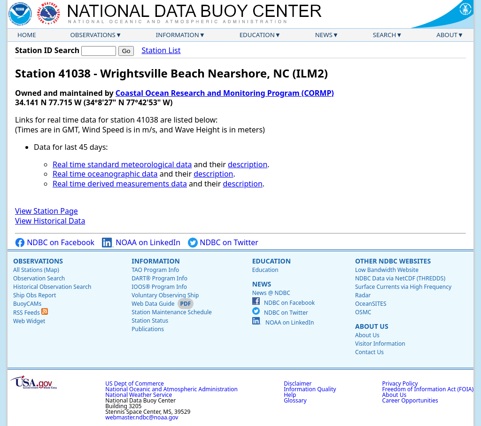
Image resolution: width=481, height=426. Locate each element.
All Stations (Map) (36, 270)
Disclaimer (297, 383)
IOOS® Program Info (159, 287)
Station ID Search (47, 50)
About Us (371, 326)
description (247, 164)
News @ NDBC (271, 293)
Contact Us (369, 352)
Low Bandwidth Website (387, 270)
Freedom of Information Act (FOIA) (427, 389)
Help (290, 395)
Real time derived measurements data (120, 183)
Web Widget (29, 321)
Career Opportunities (410, 400)
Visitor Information (380, 344)
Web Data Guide (153, 304)
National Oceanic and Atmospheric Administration (171, 389)
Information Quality (310, 389)
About (447, 35)
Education (257, 35)
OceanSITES (371, 304)
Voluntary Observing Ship (165, 295)
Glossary (295, 400)
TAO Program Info (155, 270)
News (324, 35)
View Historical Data (50, 221)
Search (384, 35)
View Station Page (46, 211)
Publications (148, 329)
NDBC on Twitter (223, 243)
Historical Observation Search (52, 287)
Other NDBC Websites (393, 260)
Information (177, 35)
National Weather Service (138, 395)
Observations (92, 35)
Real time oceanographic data (105, 174)
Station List (160, 50)
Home (26, 35)
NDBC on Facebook (54, 243)
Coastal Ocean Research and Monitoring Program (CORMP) (225, 93)
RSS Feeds (30, 313)
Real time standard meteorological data (122, 164)
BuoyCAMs (27, 304)
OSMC (363, 312)
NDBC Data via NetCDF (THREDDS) (400, 278)
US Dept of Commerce (134, 383)
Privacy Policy (400, 383)
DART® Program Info (159, 278)
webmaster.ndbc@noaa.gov (141, 417)
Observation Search (39, 278)
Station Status (150, 321)
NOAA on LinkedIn (141, 243)
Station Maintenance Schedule (172, 312)
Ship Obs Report (34, 295)
